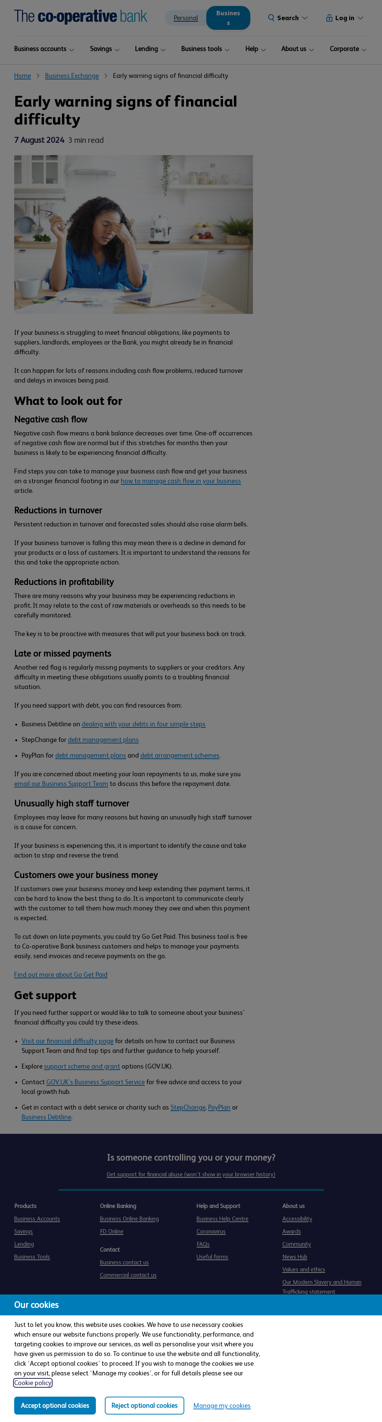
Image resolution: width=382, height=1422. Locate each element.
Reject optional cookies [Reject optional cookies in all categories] (145, 1405)
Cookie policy (32, 1383)
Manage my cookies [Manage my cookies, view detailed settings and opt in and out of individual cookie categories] (222, 1405)
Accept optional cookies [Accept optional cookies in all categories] (55, 1405)
